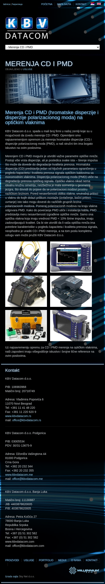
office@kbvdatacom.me (27, 478)
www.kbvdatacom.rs (18, 416)
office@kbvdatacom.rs (26, 420)
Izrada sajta (11, 576)
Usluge (27, 69)
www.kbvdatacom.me (19, 474)
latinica (6, 4)
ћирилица (17, 4)
